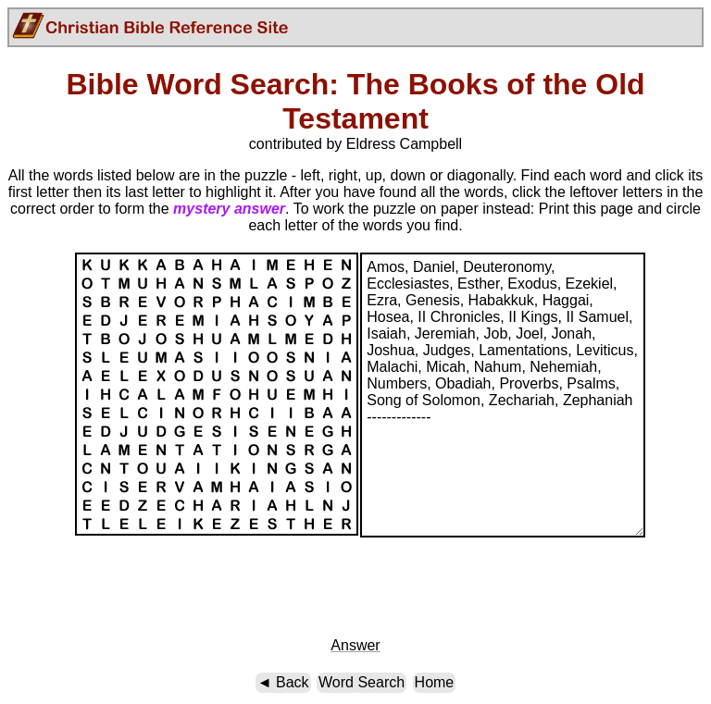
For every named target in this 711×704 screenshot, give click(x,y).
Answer (355, 645)
